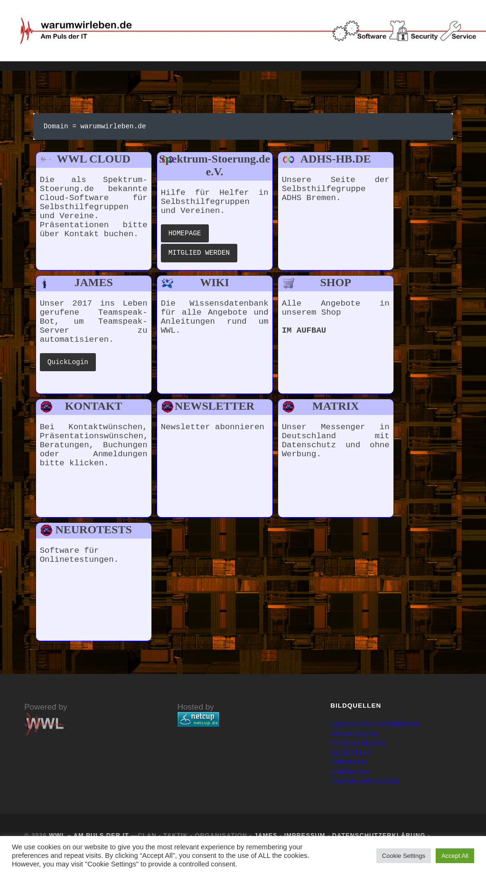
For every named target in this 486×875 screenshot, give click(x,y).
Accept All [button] (454, 855)
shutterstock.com (361, 747)
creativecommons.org (369, 785)
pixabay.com (352, 775)
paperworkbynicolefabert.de (380, 728)
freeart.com (350, 766)
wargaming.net (356, 737)
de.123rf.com (354, 756)
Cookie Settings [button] (403, 855)
